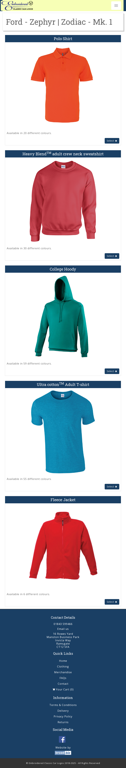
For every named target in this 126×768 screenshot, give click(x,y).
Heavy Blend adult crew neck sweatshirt (63, 153)
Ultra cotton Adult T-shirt (63, 384)
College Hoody (63, 269)
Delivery (63, 711)
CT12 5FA (63, 647)
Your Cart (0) (63, 689)
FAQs (63, 678)
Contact (63, 683)
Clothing (63, 666)
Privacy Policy (63, 716)
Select (112, 140)
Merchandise (63, 672)
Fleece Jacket (63, 499)
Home (63, 660)
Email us (63, 629)
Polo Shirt (63, 38)
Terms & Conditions (63, 705)
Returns (63, 722)
